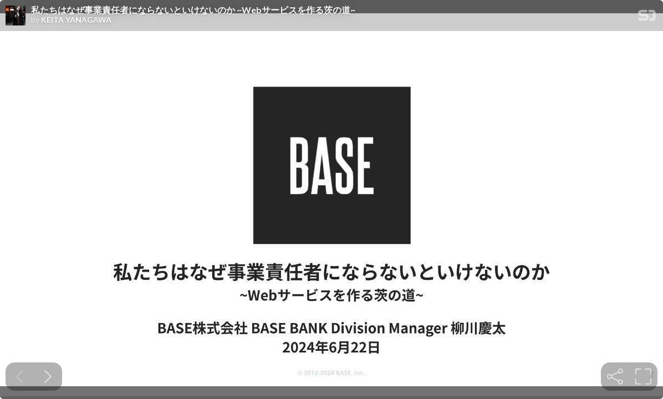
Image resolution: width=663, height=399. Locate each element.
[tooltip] (615, 376)
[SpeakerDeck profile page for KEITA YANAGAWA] (16, 16)
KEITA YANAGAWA (76, 20)
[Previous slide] (19, 376)
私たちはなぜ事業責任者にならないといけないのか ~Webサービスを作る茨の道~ (193, 10)
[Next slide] (47, 376)
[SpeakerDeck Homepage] (647, 17)
